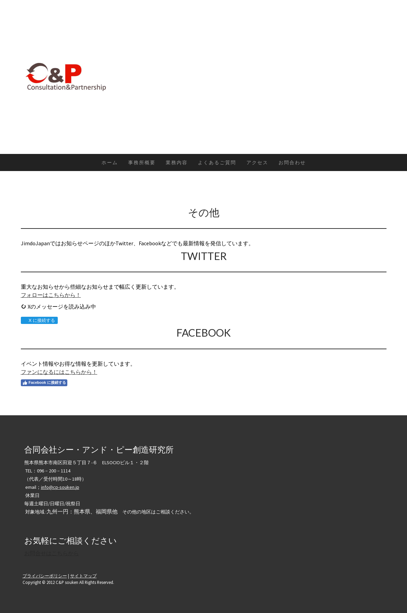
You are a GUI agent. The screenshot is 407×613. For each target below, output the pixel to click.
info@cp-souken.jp (60, 487)
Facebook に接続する (44, 383)
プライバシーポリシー (45, 575)
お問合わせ (292, 162)
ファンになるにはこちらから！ (59, 371)
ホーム (109, 162)
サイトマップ (83, 575)
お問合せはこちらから (51, 553)
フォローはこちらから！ (51, 294)
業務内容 (177, 162)
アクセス (257, 162)
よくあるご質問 (217, 162)
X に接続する (39, 320)
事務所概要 (141, 162)
